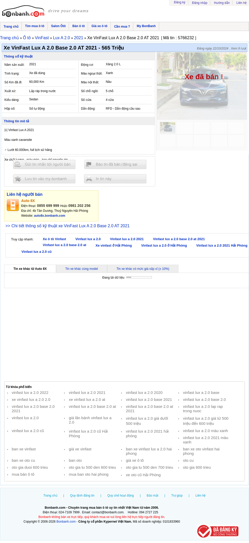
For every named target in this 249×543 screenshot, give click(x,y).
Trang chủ (11, 26)
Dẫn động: (88, 108)
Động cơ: (87, 65)
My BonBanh (146, 26)
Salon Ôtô (58, 26)
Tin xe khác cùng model (81, 269)
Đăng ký (179, 2)
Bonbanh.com (66, 521)
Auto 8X (28, 201)
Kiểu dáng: (11, 100)
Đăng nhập (199, 3)
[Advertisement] (124, 335)
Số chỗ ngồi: (89, 91)
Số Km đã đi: (13, 82)
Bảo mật (152, 495)
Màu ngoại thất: (91, 73)
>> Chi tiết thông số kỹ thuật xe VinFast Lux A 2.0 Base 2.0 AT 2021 (67, 226)
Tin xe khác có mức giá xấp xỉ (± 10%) (142, 269)
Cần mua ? (122, 26)
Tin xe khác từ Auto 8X (30, 269)
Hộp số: (9, 108)
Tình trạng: (11, 73)
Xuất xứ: (10, 91)
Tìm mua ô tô (34, 26)
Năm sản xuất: (14, 65)
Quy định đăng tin (82, 495)
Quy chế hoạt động (120, 495)
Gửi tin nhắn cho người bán (44, 164)
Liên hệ (241, 3)
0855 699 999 (48, 206)
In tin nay (115, 178)
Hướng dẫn (222, 3)
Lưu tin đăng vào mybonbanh (44, 178)
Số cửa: (86, 100)
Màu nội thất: (90, 82)
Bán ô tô (78, 26)
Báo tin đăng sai (115, 164)
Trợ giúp (177, 495)
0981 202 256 (79, 206)
